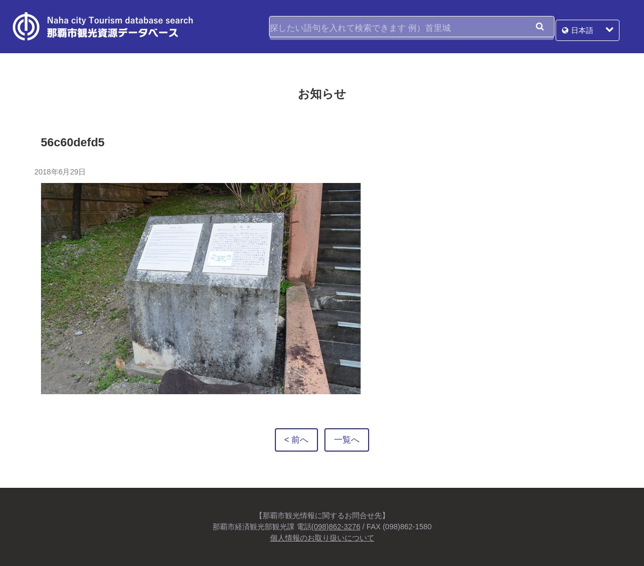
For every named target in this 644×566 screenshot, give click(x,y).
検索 (539, 26)
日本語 (594, 26)
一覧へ (347, 439)
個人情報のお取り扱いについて (322, 538)
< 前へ (296, 439)
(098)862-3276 (336, 526)
